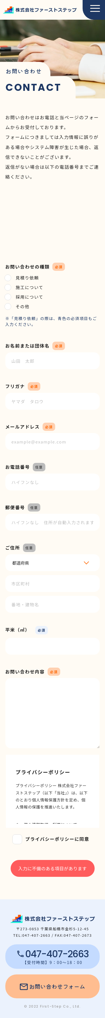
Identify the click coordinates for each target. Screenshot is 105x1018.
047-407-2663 (57, 954)
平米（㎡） (17, 629)
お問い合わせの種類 (27, 266)
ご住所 (12, 547)
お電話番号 (17, 466)
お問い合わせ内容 (25, 671)
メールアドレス (22, 426)
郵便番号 (15, 507)
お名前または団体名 (27, 345)
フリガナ (15, 386)
